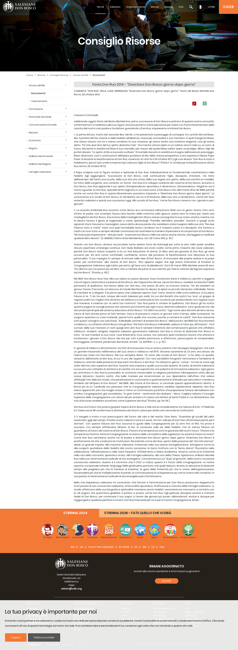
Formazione (36, 109)
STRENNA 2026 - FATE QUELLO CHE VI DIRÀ (137, 513)
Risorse (169, 7)
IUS (153, 547)
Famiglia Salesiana (40, 172)
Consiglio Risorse (59, 75)
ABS (144, 547)
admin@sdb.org (71, 588)
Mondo (155, 7)
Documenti (99, 75)
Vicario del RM (80, 75)
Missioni (33, 132)
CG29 (228, 6)
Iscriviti (166, 581)
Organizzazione (135, 7)
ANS (73, 547)
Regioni (33, 148)
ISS (136, 547)
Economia (35, 140)
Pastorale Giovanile (40, 117)
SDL (82, 547)
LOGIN (211, 7)
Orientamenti (39, 101)
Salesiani (115, 7)
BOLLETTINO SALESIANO (101, 547)
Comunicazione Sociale (43, 124)
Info (181, 7)
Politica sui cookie (44, 637)
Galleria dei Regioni (40, 164)
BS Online (124, 547)
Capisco (16, 637)
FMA (162, 547)
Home (100, 7)
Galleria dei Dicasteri (41, 156)
